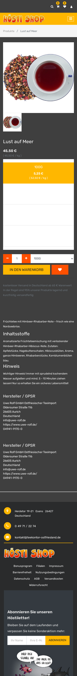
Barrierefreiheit (22, 572)
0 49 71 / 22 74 (25, 526)
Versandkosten (53, 578)
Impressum (56, 566)
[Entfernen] (7, 258)
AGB (37, 578)
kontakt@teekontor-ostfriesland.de (38, 537)
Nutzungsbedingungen (50, 572)
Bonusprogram (23, 566)
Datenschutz (22, 578)
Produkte (8, 31)
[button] (8, 83)
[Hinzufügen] (26, 258)
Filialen (40, 566)
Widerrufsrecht (38, 585)
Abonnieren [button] (57, 640)
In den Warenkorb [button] (27, 270)
